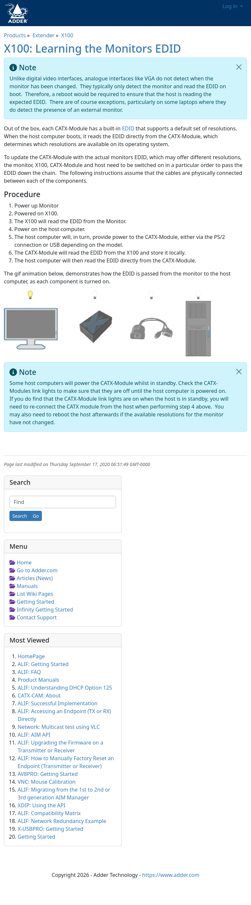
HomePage (31, 656)
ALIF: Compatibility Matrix (49, 813)
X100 (67, 35)
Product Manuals (38, 679)
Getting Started (36, 836)
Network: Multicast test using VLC (59, 726)
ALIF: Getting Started (43, 664)
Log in (231, 6)
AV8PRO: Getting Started (48, 774)
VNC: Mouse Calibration (46, 781)
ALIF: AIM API (34, 734)
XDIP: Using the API (41, 805)
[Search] (19, 516)
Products (15, 35)
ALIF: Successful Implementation (57, 703)
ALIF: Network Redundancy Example (62, 821)
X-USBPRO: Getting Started (50, 828)
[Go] (36, 516)
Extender (43, 35)
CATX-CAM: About (39, 695)
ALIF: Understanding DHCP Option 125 (65, 687)
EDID (128, 128)
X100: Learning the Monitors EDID (92, 48)
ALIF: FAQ (29, 672)
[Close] (239, 67)
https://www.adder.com (170, 875)
